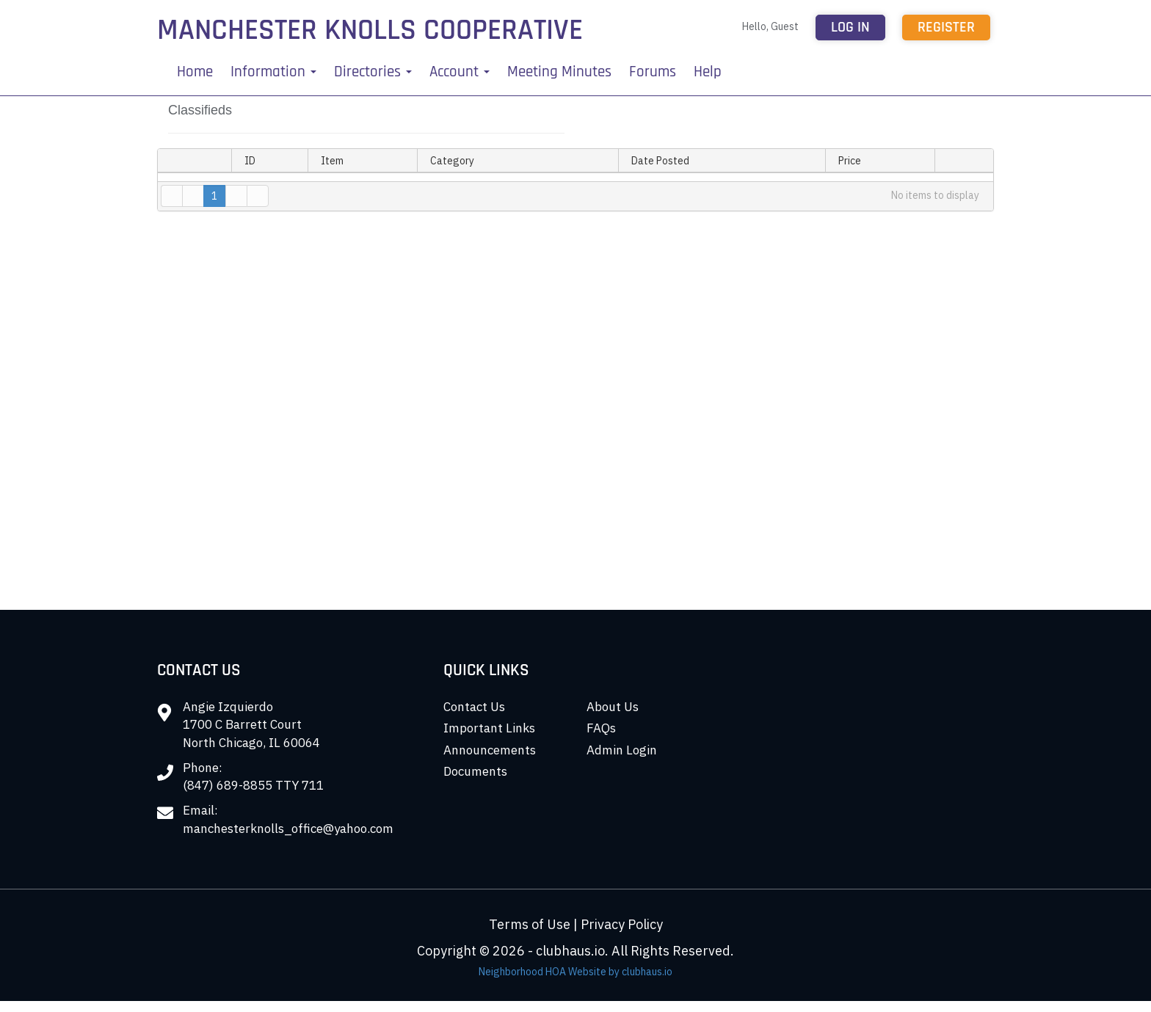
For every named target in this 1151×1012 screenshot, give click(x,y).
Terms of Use (529, 924)
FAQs (601, 728)
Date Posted (660, 160)
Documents (475, 771)
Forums (652, 71)
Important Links (489, 728)
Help (708, 71)
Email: (200, 810)
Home (195, 71)
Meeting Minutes (559, 71)
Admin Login (622, 750)
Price (849, 160)
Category (458, 160)
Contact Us (474, 707)
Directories (373, 71)
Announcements (489, 750)
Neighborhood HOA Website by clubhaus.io (575, 971)
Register (946, 27)
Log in (850, 27)
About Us (613, 707)
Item (332, 160)
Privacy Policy (622, 924)
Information (273, 71)
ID (249, 160)
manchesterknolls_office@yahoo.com (288, 828)
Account (459, 71)
